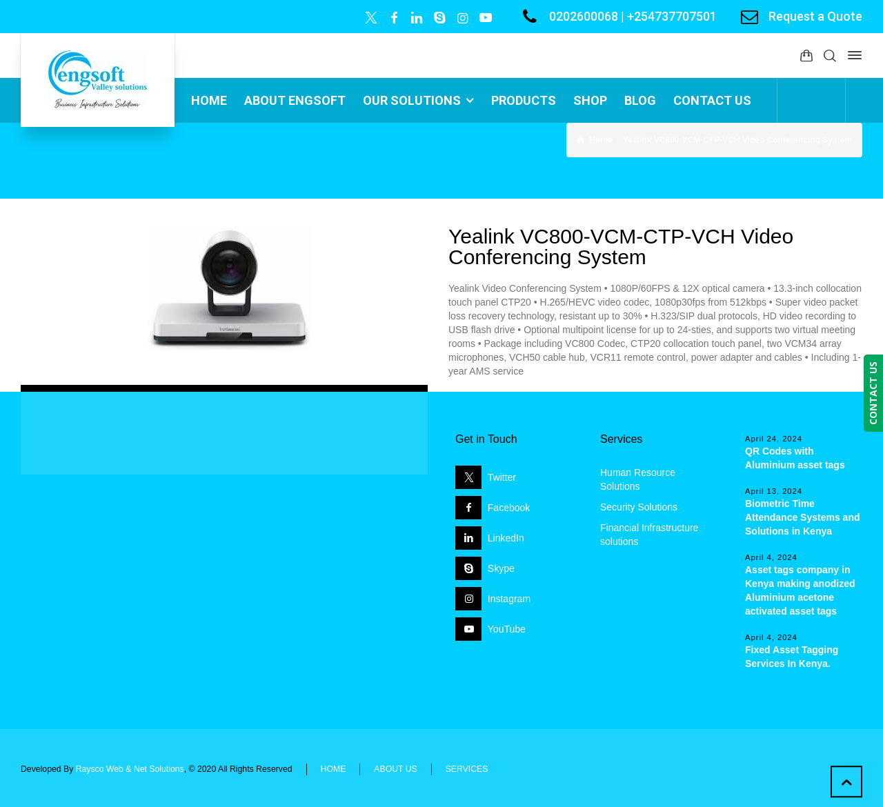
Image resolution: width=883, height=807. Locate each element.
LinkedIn (506, 538)
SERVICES (467, 769)
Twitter (502, 477)
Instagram (509, 598)
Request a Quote (815, 16)
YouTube (507, 629)
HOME (333, 769)
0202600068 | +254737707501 (633, 16)
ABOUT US (395, 769)
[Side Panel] (852, 55)
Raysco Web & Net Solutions (130, 769)
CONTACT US (873, 393)
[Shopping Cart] (806, 55)
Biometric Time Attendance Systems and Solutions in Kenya (802, 517)
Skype (501, 568)
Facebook (509, 507)
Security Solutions (638, 506)
